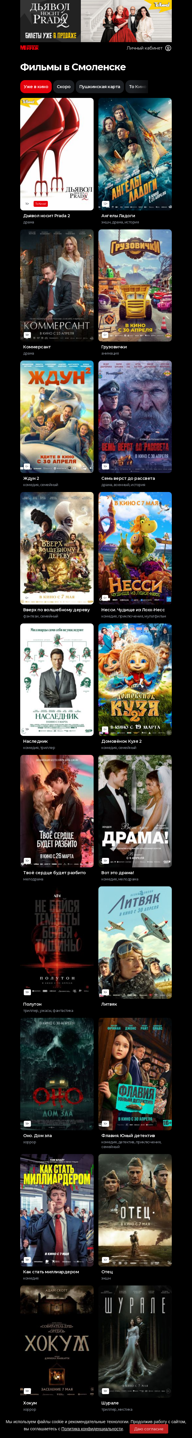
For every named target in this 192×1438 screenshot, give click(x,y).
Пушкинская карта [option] (99, 86)
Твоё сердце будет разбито (54, 872)
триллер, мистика (116, 1409)
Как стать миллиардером (51, 1271)
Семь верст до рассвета (128, 478)
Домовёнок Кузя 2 (121, 741)
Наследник (35, 741)
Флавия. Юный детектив (128, 1135)
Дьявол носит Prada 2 (46, 215)
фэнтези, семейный (40, 616)
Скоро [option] (64, 86)
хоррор (29, 1142)
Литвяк (109, 1004)
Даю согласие (148, 1428)
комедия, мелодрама (119, 879)
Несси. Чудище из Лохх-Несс (133, 609)
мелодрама (33, 879)
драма (28, 222)
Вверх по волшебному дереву (56, 609)
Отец (107, 1271)
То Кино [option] (138, 86)
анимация (110, 353)
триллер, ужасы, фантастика (48, 1010)
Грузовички (114, 347)
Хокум (30, 1403)
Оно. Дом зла (37, 1135)
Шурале (110, 1403)
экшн (106, 1278)
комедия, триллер (39, 747)
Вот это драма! (117, 872)
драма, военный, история (123, 484)
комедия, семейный (40, 484)
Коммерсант (37, 347)
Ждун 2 (31, 478)
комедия (31, 1278)
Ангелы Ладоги (118, 215)
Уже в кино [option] (36, 86)
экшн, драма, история (120, 222)
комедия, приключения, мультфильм (133, 616)
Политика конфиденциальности (92, 1428)
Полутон (32, 1004)
